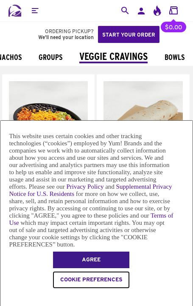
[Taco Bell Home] (14, 11)
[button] (35, 11)
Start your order (128, 34)
